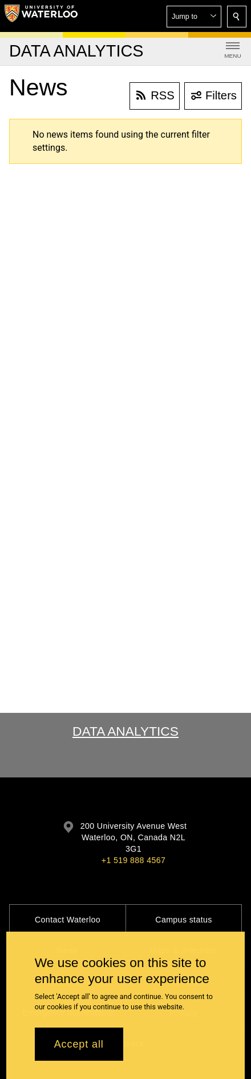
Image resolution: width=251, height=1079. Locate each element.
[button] (194, 16)
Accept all (79, 1044)
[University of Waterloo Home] (41, 16)
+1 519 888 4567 (133, 860)
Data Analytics (125, 731)
